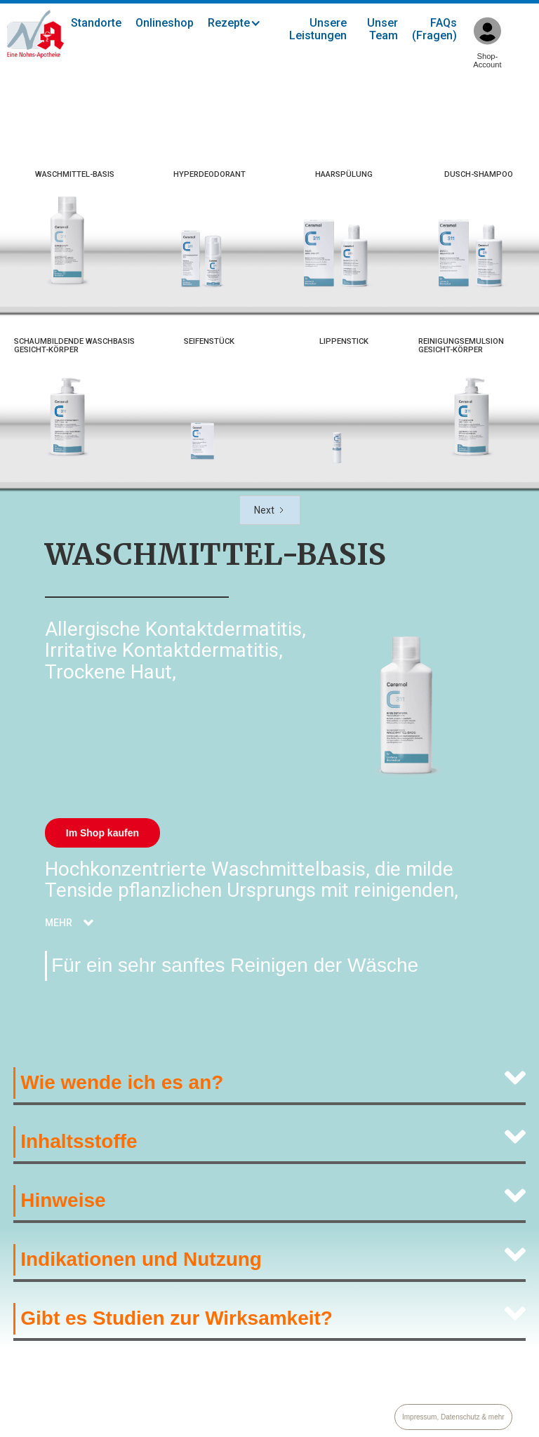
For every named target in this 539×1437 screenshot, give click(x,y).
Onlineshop (164, 22)
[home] (35, 34)
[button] (241, 23)
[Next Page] (269, 510)
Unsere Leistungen (318, 29)
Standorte (96, 22)
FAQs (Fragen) (434, 29)
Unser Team (382, 29)
